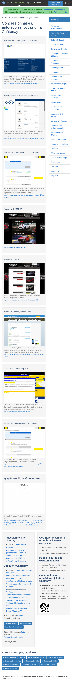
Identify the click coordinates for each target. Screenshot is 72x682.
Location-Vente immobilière (56, 108)
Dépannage (55, 72)
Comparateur (19, 3)
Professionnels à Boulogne (11, 664)
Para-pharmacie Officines (57, 134)
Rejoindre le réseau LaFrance (13, 627)
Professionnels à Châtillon (49, 661)
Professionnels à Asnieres (48, 664)
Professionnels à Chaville (31, 661)
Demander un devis (10, 623)
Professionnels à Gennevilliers (12, 661)
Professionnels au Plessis (55, 657)
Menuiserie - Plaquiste (59, 121)
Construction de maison (59, 49)
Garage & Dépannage (59, 158)
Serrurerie (54, 167)
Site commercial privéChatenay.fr (56, 3)
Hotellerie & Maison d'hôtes (58, 89)
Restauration (55, 162)
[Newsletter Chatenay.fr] (65, 3)
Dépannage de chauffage (56, 78)
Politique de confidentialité (54, 9)
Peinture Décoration (58, 140)
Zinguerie (54, 176)
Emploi (28, 3)
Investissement (56, 102)
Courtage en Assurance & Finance (59, 55)
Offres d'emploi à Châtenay (16, 561)
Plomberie (54, 149)
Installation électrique (59, 84)
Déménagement (57, 68)
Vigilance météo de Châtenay (17, 600)
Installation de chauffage (56, 96)
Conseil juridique (57, 45)
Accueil (9, 3)
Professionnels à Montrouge (36, 657)
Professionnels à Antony (10, 668)
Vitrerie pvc (55, 171)
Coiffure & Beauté (57, 40)
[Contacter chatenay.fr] (69, 3)
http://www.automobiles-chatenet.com (16, 247)
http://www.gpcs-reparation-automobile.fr (17, 411)
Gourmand (37, 3)
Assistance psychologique (56, 27)
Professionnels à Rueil (9, 657)
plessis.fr (22, 657)
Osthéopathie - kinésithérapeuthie (57, 127)
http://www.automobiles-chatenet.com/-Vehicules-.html (21, 300)
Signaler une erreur (25, 623)
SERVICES (55, 19)
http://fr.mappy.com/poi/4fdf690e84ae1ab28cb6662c (21, 83)
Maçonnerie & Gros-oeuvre (58, 115)
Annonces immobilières (59, 144)
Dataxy (23, 632)
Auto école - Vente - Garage (58, 34)
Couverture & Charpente (56, 62)
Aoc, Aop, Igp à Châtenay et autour (19, 581)
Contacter (21, 616)
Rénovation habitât (58, 153)
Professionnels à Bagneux (30, 664)
